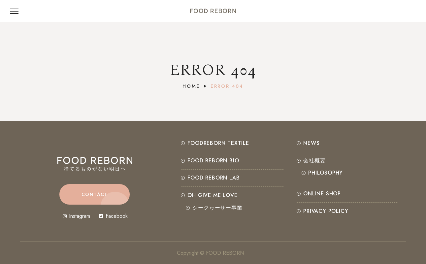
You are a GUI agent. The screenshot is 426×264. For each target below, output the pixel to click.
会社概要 (314, 160)
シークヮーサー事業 (217, 208)
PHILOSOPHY (325, 173)
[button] (94, 194)
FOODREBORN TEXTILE (218, 143)
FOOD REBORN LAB (213, 178)
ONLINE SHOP (322, 193)
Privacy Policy (325, 211)
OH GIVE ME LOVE (212, 195)
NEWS (311, 143)
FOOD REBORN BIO (213, 160)
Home (191, 86)
